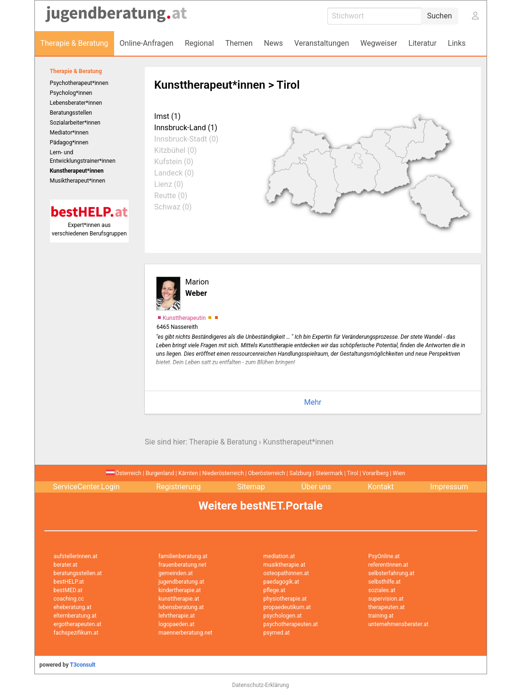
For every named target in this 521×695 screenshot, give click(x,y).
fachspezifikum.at (76, 632)
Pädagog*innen (69, 142)
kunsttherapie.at (178, 598)
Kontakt (381, 486)
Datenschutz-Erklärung (260, 685)
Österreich (123, 473)
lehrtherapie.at (176, 615)
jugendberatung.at (181, 581)
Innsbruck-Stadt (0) (186, 138)
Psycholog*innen (71, 93)
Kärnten (188, 473)
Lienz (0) (168, 184)
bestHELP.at (69, 581)
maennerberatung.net (185, 632)
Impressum (449, 486)
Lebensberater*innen (76, 103)
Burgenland (160, 473)
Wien (399, 473)
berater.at (66, 564)
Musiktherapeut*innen (78, 180)
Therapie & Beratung (76, 71)
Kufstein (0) (173, 161)
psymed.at (277, 632)
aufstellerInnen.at (76, 556)
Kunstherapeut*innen (298, 441)
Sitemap (251, 486)
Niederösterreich (223, 473)
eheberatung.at (72, 607)
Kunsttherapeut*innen (209, 85)
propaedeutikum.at (287, 607)
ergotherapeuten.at (77, 624)
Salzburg (300, 473)
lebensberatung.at (181, 607)
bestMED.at (68, 590)
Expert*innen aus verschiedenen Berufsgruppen (89, 225)
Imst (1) (167, 116)
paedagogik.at (281, 581)
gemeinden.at (175, 573)
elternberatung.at (75, 615)
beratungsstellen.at (78, 573)
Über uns (316, 486)
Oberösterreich (266, 473)
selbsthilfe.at (384, 581)
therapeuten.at (386, 607)
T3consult (82, 665)
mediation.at (279, 556)
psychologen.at (283, 615)
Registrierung (178, 486)
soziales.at (381, 590)
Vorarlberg (376, 473)
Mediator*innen (69, 132)
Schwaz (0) (172, 206)
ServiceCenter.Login (86, 486)
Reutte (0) (170, 195)
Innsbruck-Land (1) (185, 127)
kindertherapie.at (179, 590)
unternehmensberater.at (398, 624)
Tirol (352, 473)
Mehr (313, 402)
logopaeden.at (176, 624)
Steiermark (329, 473)
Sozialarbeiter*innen (75, 122)
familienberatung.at (182, 556)
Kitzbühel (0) (175, 150)
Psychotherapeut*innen (79, 83)
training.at (381, 615)
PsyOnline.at (384, 556)
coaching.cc (69, 598)
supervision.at (386, 598)
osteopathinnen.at (286, 573)
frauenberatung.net (182, 564)
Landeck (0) (174, 172)
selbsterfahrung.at (391, 573)
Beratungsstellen (71, 112)
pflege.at (275, 590)
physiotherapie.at (285, 598)
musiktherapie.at (285, 564)
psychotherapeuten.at (291, 624)
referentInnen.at (388, 564)
